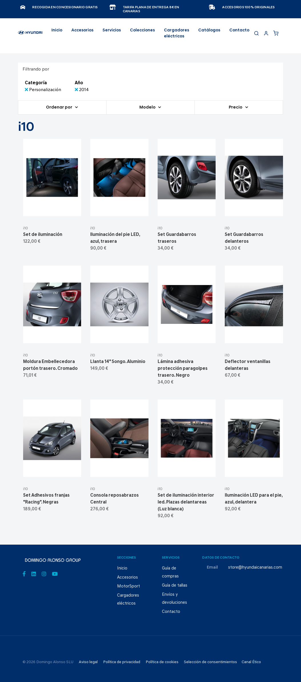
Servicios (112, 30)
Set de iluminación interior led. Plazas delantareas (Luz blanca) (186, 502)
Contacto (239, 30)
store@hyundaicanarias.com (255, 567)
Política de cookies (162, 662)
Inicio (56, 30)
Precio (236, 107)
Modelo (147, 107)
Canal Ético (251, 662)
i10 (25, 228)
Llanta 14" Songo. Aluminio (117, 362)
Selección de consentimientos (210, 662)
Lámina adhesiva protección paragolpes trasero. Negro (183, 369)
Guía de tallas (174, 585)
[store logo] (30, 35)
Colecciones (142, 30)
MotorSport (128, 586)
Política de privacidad (121, 662)
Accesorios (127, 577)
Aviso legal (88, 662)
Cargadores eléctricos (176, 33)
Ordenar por (59, 107)
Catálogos (209, 30)
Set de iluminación (42, 234)
